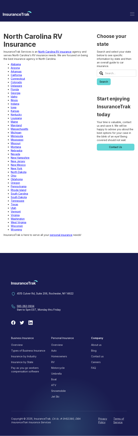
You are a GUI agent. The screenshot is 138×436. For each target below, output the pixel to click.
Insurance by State (22, 362)
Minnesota (17, 136)
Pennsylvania (18, 186)
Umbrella (56, 373)
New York (16, 168)
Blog (93, 350)
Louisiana (16, 118)
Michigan (16, 132)
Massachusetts (19, 128)
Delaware (16, 85)
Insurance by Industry (23, 356)
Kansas (15, 110)
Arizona (15, 67)
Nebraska (16, 150)
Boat (54, 379)
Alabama (16, 64)
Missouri (15, 143)
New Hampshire (20, 157)
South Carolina (19, 193)
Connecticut (18, 78)
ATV (53, 385)
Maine (14, 121)
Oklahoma (17, 179)
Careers (96, 362)
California (16, 75)
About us (96, 344)
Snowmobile (58, 390)
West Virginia (18, 222)
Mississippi (17, 139)
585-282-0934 (25, 306)
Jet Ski (55, 396)
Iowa (13, 107)
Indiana (15, 103)
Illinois (14, 100)
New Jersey (18, 161)
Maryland (16, 125)
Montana (16, 146)
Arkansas (16, 71)
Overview (17, 344)
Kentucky (16, 114)
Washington (18, 218)
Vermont (16, 211)
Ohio (13, 175)
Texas (14, 204)
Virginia (15, 215)
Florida (15, 89)
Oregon (15, 182)
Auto (54, 350)
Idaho (14, 96)
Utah (13, 207)
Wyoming (16, 229)
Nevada (15, 154)
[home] (17, 14)
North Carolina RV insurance (55, 51)
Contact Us (115, 147)
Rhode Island (18, 190)
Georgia (15, 92)
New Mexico (18, 164)
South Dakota (19, 197)
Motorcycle (58, 367)
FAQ (93, 367)
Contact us (97, 356)
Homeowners (59, 356)
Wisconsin (17, 225)
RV (53, 362)
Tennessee (17, 200)
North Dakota (18, 172)
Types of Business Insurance (28, 350)
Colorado (16, 82)
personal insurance (61, 234)
